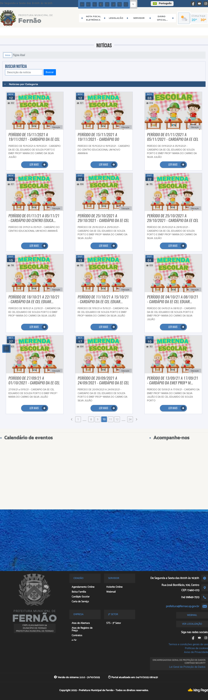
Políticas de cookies (196, 648)
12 (117, 419)
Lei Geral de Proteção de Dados (187, 666)
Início (7, 55)
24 (130, 419)
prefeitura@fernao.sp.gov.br (182, 606)
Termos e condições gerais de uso (188, 644)
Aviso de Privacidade (196, 652)
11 (110, 419)
